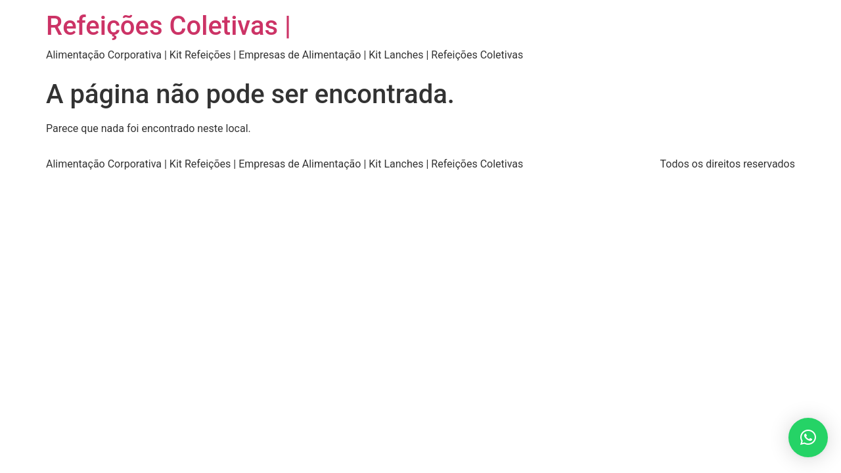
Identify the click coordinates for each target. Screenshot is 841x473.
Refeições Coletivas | (168, 26)
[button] (808, 437)
